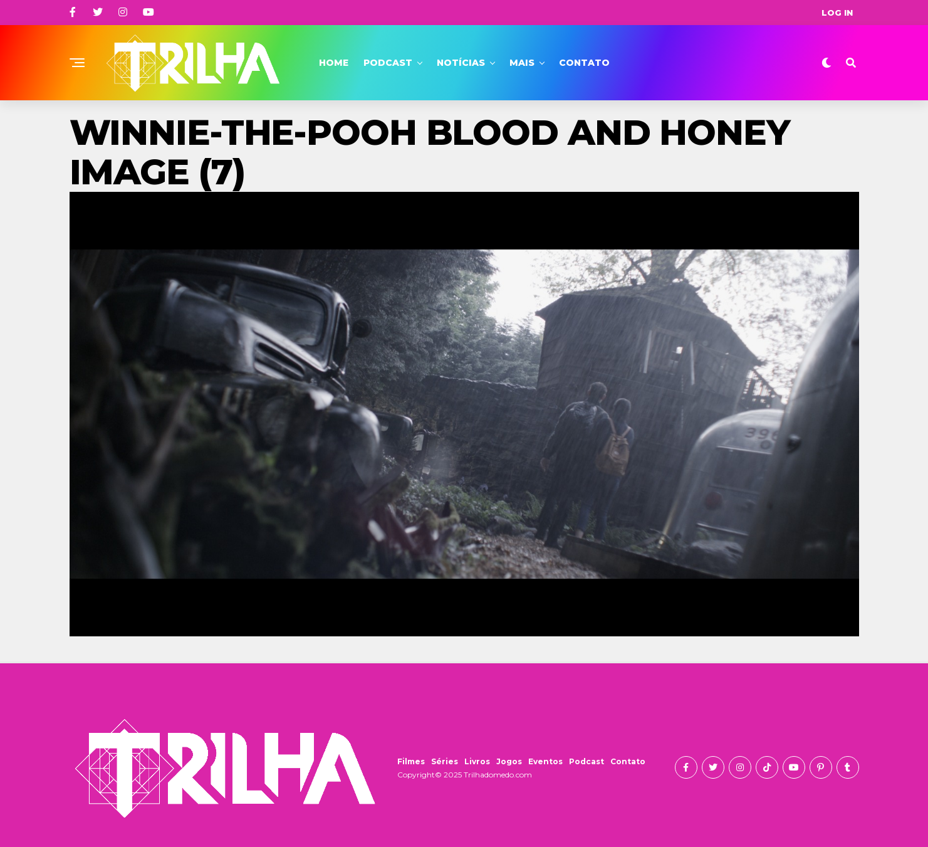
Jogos (509, 761)
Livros (477, 761)
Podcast (387, 62)
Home (333, 62)
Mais (521, 62)
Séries (444, 761)
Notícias (461, 62)
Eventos (545, 761)
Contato (584, 62)
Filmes (411, 761)
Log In (837, 13)
